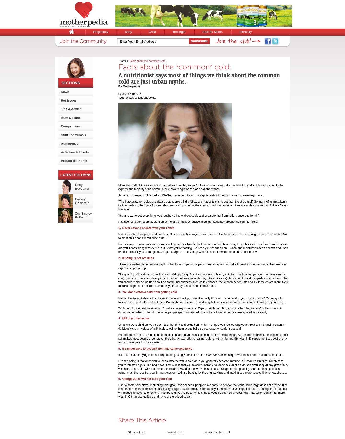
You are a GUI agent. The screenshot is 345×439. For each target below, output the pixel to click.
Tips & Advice (71, 109)
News (65, 92)
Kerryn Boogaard (82, 186)
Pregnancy (100, 32)
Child (152, 32)
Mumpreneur (70, 143)
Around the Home (74, 161)
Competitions (71, 126)
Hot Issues (69, 100)
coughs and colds (145, 97)
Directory (245, 32)
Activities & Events (75, 152)
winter (129, 97)
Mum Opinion (71, 118)
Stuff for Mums (212, 32)
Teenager (178, 32)
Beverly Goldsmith (82, 201)
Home (123, 60)
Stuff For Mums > (73, 135)
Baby (128, 32)
